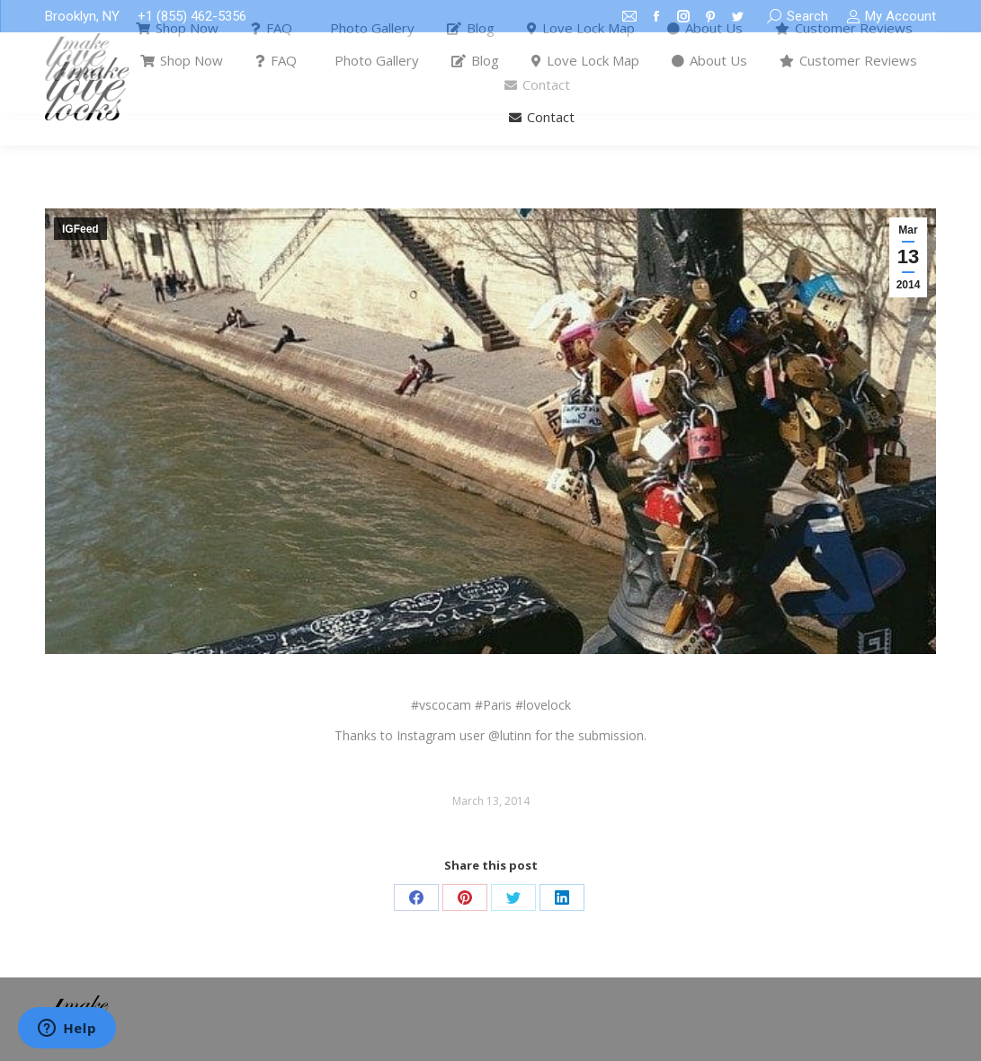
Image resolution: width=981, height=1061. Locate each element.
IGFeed (80, 229)
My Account (891, 16)
